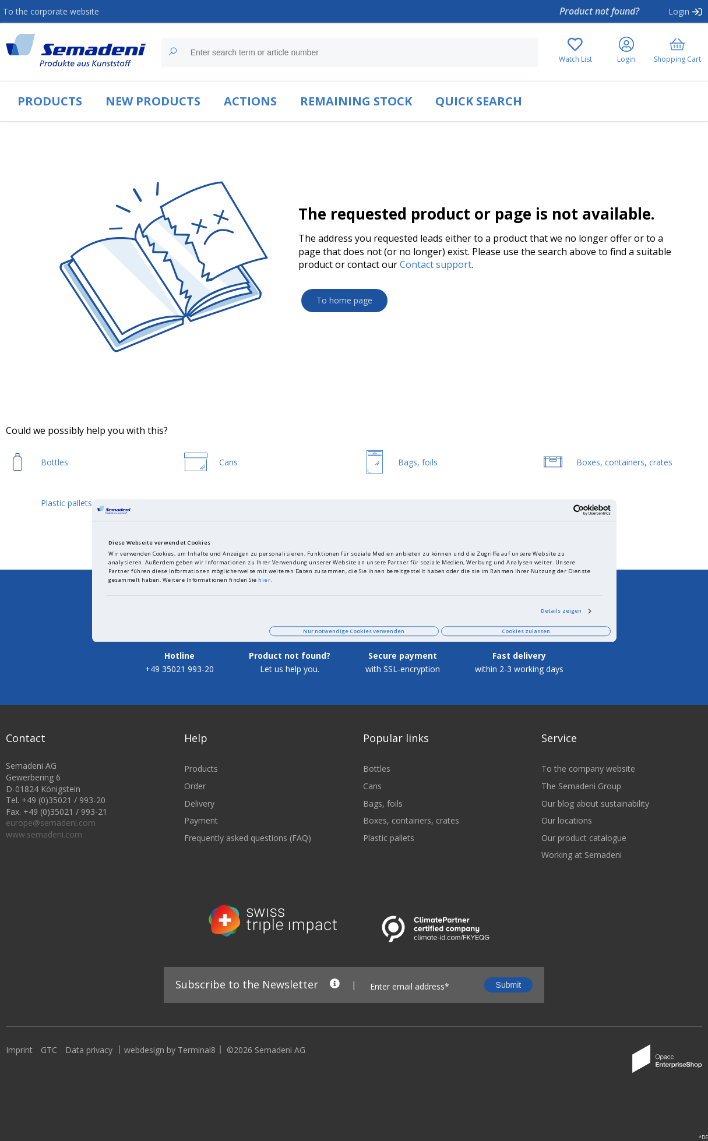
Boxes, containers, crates (411, 827)
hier (264, 580)
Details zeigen (561, 611)
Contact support (435, 264)
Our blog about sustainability (595, 810)
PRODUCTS (49, 101)
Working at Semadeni (581, 862)
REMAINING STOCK (356, 101)
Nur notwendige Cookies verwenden (353, 631)
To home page (344, 300)
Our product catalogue (583, 844)
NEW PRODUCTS (152, 101)
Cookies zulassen (526, 631)
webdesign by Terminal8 (170, 1056)
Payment (201, 827)
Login (678, 11)
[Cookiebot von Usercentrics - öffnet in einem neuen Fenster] (560, 509)
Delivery (199, 810)
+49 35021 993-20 (179, 675)
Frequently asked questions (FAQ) (247, 844)
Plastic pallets (388, 844)
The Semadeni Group (581, 793)
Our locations (566, 827)
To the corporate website (51, 11)
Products (201, 776)
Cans (372, 793)
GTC (49, 1056)
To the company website (588, 776)
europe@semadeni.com (51, 830)
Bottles (376, 776)
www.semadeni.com (44, 841)
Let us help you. (289, 675)
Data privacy (88, 1056)
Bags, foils (383, 810)
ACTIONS (250, 101)
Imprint (19, 1056)
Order (195, 793)
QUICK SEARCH (478, 101)
